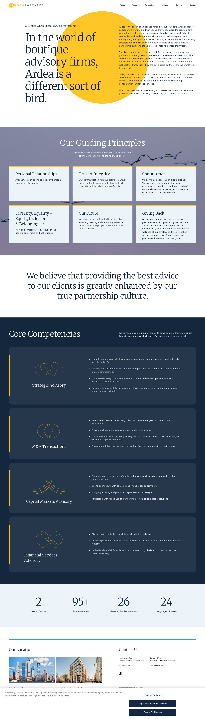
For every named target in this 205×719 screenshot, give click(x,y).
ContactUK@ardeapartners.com (162, 660)
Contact (193, 5)
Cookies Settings (153, 697)
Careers (179, 5)
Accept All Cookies (153, 714)
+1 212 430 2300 (125, 666)
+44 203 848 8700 (157, 666)
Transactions (149, 5)
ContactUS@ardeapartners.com (131, 660)
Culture (165, 5)
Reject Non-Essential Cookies (153, 705)
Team (134, 5)
